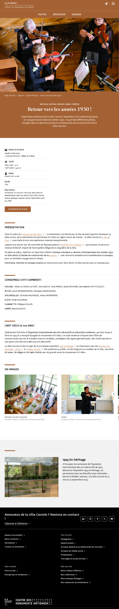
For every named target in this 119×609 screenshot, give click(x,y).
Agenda (76, 14)
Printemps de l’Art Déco (32, 234)
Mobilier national (36, 349)
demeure (53, 255)
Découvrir (59, 14)
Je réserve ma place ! (18, 209)
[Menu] (113, 3)
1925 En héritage (77, 459)
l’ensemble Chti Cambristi (72, 244)
